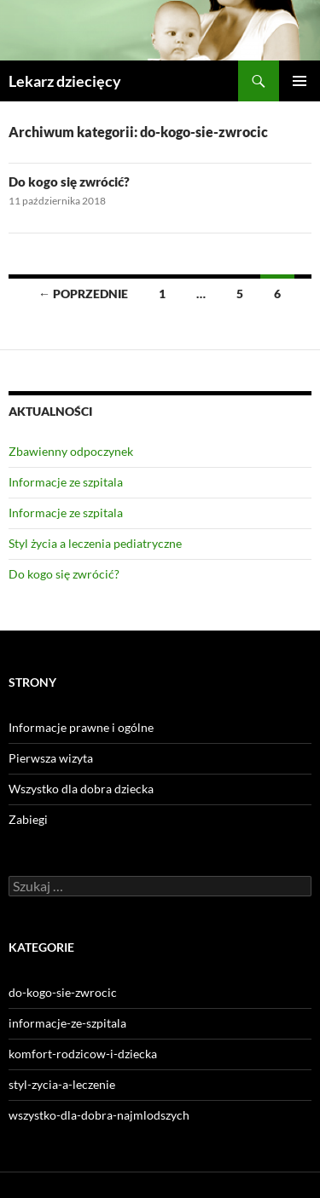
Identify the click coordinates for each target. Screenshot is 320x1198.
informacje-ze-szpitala (67, 1023)
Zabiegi (28, 819)
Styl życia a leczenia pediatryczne (95, 543)
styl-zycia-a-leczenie (62, 1084)
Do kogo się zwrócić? (69, 181)
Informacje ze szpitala (66, 482)
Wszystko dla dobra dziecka (81, 788)
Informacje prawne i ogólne (81, 727)
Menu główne (299, 80)
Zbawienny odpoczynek (71, 451)
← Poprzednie (83, 293)
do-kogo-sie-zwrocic (63, 992)
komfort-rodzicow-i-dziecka (83, 1053)
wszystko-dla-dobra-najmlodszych (99, 1115)
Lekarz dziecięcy (65, 81)
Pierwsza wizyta (51, 758)
